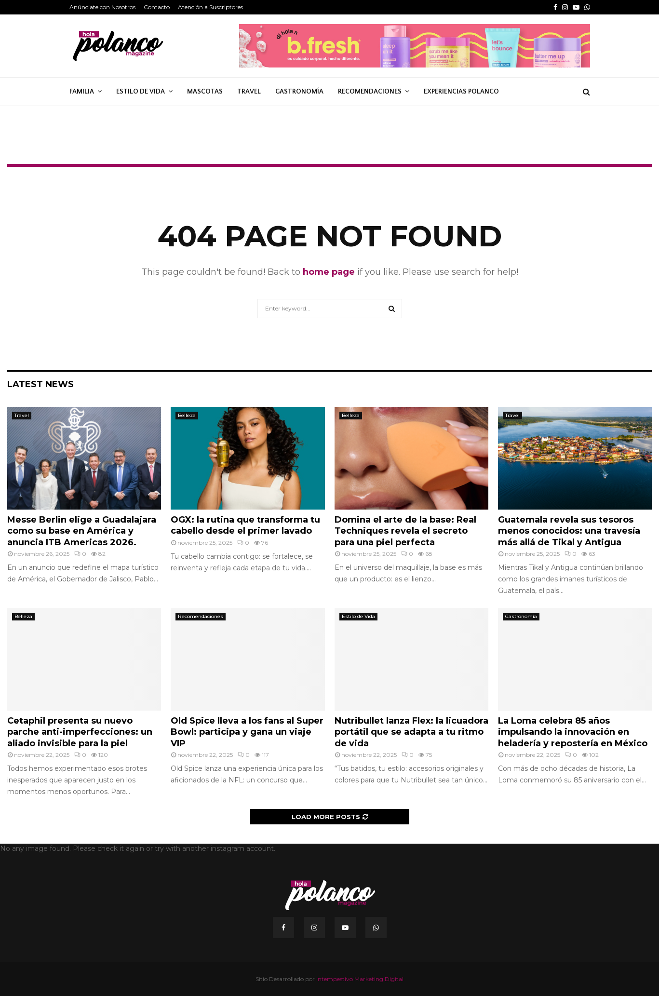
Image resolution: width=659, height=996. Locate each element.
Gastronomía (299, 91)
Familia (81, 91)
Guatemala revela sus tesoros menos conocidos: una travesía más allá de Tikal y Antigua (569, 531)
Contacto (157, 7)
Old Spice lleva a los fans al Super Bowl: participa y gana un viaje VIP (247, 732)
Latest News (40, 384)
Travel (249, 91)
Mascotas (205, 91)
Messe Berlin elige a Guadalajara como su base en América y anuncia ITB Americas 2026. (81, 531)
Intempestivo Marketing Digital (359, 979)
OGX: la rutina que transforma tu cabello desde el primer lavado (245, 525)
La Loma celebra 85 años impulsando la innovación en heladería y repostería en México (572, 732)
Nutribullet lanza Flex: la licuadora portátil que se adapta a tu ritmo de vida (411, 732)
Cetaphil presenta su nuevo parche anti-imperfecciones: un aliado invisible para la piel (79, 732)
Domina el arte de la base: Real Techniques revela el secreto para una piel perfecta (405, 531)
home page (329, 272)
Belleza (187, 415)
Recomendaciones (370, 91)
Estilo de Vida (140, 91)
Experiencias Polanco (461, 91)
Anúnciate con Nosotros (102, 7)
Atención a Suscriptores (210, 7)
